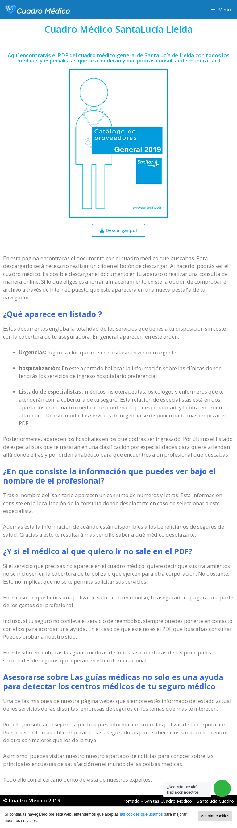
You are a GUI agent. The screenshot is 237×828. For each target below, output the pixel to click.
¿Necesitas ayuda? (183, 789)
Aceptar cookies (215, 815)
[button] (118, 230)
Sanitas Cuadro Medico (168, 801)
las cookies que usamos (141, 814)
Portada (131, 801)
